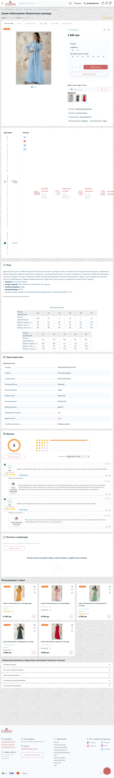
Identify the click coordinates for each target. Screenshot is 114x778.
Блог (55, 755)
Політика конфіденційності (62, 752)
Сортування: (62, 456)
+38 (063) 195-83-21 (8, 744)
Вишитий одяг (9, 9)
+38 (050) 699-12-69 (8, 742)
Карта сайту (57, 762)
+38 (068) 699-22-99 (8, 747)
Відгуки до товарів (59, 757)
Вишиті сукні (28, 9)
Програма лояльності (60, 750)
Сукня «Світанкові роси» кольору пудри (55, 603)
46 (88, 56)
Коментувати (23, 475)
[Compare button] (108, 30)
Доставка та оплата (60, 744)
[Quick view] (34, 586)
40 (72, 56)
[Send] (104, 89)
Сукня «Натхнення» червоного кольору (55, 641)
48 (72, 50)
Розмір (73, 44)
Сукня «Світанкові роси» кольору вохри (17, 603)
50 (78, 50)
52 (93, 56)
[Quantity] (76, 67)
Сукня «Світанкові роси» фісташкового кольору (93, 604)
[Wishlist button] (104, 29)
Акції (55, 765)
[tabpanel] (33, 58)
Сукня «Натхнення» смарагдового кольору (18, 641)
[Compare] (34, 592)
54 (98, 56)
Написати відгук (14, 457)
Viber (104, 746)
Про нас (56, 742)
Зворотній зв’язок (59, 760)
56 (103, 56)
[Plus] (80, 67)
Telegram (105, 742)
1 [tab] (31, 87)
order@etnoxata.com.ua (29, 749)
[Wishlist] (34, 589)
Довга (60, 418)
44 (83, 56)
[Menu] (2, 3)
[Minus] (72, 67)
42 (78, 56)
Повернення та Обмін (60, 747)
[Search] (70, 3)
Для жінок (19, 9)
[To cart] (33, 616)
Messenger (106, 749)
